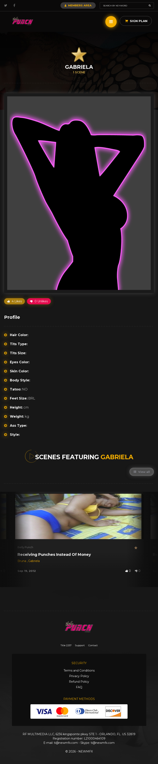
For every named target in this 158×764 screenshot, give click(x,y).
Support (80, 645)
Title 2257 (66, 645)
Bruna (22, 561)
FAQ (79, 687)
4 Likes (14, 301)
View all (142, 471)
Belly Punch (25, 547)
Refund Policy (79, 681)
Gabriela (34, 561)
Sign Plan (136, 21)
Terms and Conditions (79, 670)
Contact (93, 645)
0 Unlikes (39, 301)
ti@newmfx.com (66, 743)
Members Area (78, 5)
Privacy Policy (79, 676)
